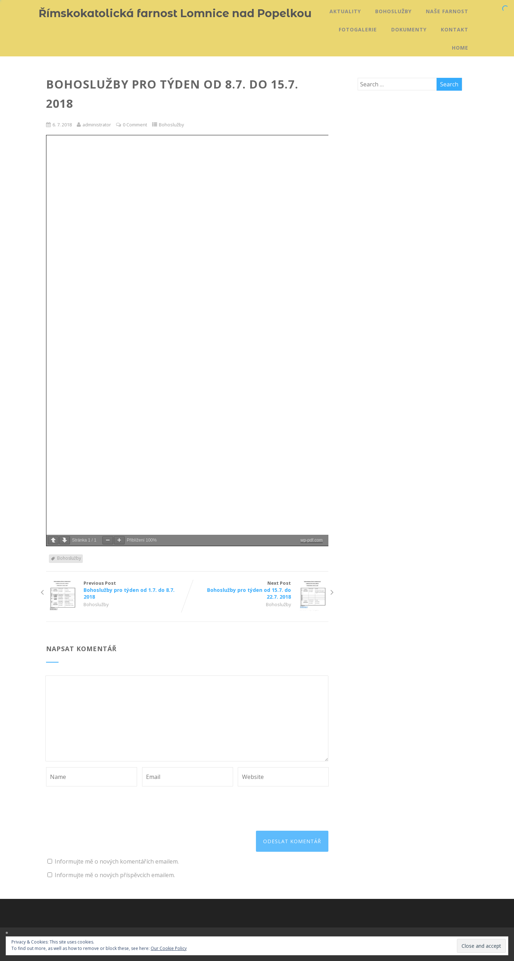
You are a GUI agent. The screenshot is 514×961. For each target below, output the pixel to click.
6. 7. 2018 (62, 124)
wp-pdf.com (312, 540)
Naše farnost (447, 11)
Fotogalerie (358, 29)
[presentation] (100, 804)
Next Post (257, 590)
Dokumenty (409, 29)
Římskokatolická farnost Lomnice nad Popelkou (175, 13)
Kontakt (454, 29)
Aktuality (345, 11)
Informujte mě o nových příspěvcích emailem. (115, 875)
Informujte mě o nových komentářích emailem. (117, 861)
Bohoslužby (393, 11)
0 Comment (135, 124)
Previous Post (116, 590)
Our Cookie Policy (169, 948)
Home (460, 47)
